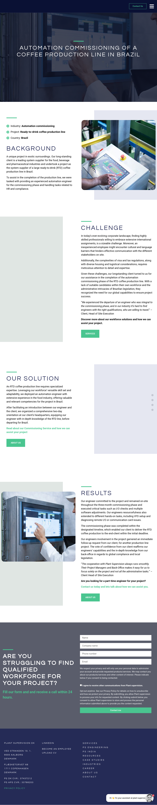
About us (90, 773)
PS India (89, 752)
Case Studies (94, 760)
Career (89, 768)
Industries (92, 764)
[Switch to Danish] (124, 752)
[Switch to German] (128, 752)
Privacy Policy (14, 788)
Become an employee (56, 749)
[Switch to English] (120, 752)
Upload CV (49, 753)
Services (90, 743)
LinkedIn (48, 743)
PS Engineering (96, 747)
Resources (92, 756)
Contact (90, 777)
